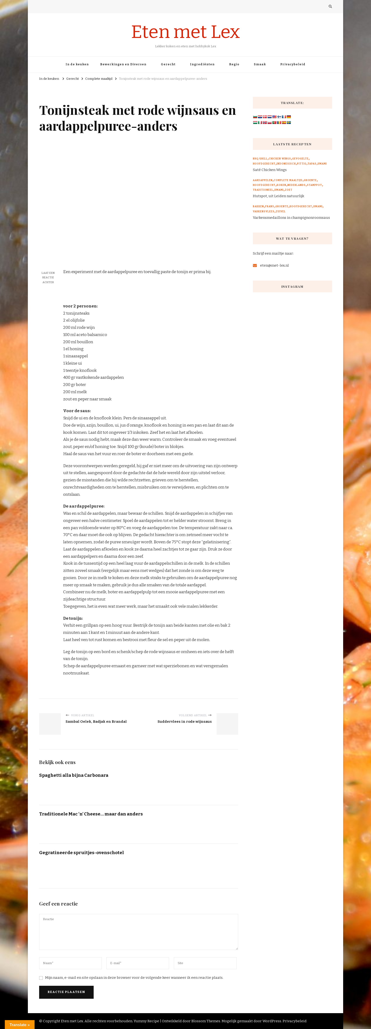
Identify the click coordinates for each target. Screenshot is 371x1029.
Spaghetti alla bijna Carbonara (73, 775)
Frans (269, 206)
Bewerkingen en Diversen (123, 64)
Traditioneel (263, 190)
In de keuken (77, 64)
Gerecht (168, 64)
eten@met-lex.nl (274, 265)
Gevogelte (300, 158)
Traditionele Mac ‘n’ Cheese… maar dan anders (91, 814)
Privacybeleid (292, 64)
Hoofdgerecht (264, 163)
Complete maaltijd (288, 180)
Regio (234, 64)
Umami (322, 163)
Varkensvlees (263, 211)
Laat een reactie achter (48, 277)
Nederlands (296, 185)
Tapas (312, 163)
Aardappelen (263, 180)
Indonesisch (286, 163)
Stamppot (314, 185)
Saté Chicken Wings (270, 170)
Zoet (288, 190)
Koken (281, 185)
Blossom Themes (205, 1021)
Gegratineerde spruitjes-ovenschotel (81, 852)
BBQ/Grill (260, 158)
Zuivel (281, 211)
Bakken (258, 206)
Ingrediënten (202, 64)
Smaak (260, 64)
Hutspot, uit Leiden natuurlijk (278, 196)
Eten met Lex (185, 32)
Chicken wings (280, 158)
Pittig (301, 163)
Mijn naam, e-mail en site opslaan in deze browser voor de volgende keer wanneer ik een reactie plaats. (134, 977)
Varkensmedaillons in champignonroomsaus (291, 217)
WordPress (271, 1021)
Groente (310, 180)
